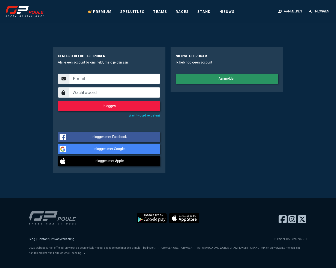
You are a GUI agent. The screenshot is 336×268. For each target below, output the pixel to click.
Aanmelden (290, 11)
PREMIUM (100, 12)
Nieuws (227, 12)
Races (182, 12)
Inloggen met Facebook (109, 137)
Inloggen (319, 11)
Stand (204, 12)
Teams (160, 12)
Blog (32, 239)
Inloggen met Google (109, 149)
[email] (114, 79)
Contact (43, 239)
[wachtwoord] (114, 92)
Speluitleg (132, 12)
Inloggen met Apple (109, 161)
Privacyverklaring (62, 239)
